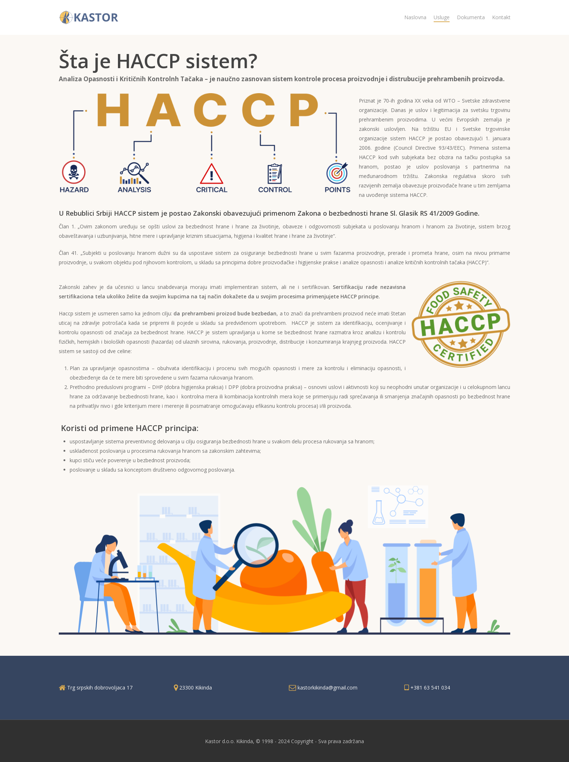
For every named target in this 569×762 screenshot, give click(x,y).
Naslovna (415, 17)
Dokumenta (471, 17)
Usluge (442, 17)
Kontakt (501, 17)
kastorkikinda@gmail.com (327, 687)
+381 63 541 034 (430, 687)
